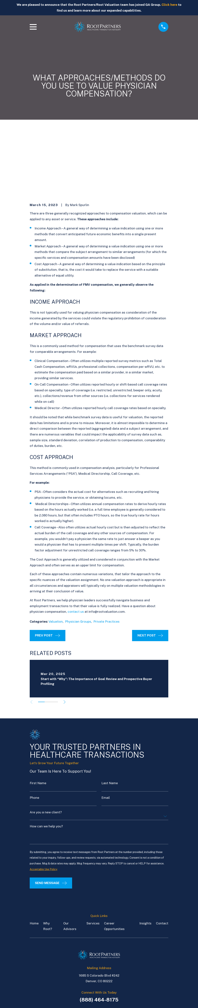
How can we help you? (46, 768)
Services (93, 865)
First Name (38, 725)
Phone (34, 739)
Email (105, 739)
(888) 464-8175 (99, 942)
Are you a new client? (46, 754)
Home (34, 865)
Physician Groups (78, 563)
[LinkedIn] (94, 959)
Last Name (109, 725)
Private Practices (106, 563)
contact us (76, 554)
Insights (145, 865)
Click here (169, 5)
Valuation (56, 563)
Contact (162, 865)
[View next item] (66, 644)
